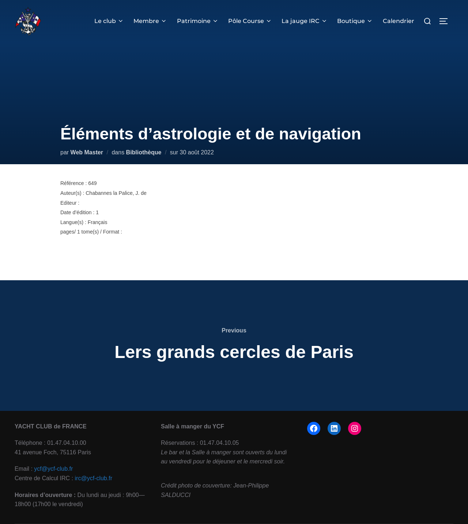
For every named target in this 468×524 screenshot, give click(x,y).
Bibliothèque (144, 152)
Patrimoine (198, 21)
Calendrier (398, 21)
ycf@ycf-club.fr (53, 469)
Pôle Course (250, 21)
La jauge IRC (305, 21)
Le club (109, 21)
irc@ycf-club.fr (93, 478)
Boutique (355, 21)
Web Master (87, 152)
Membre (150, 21)
